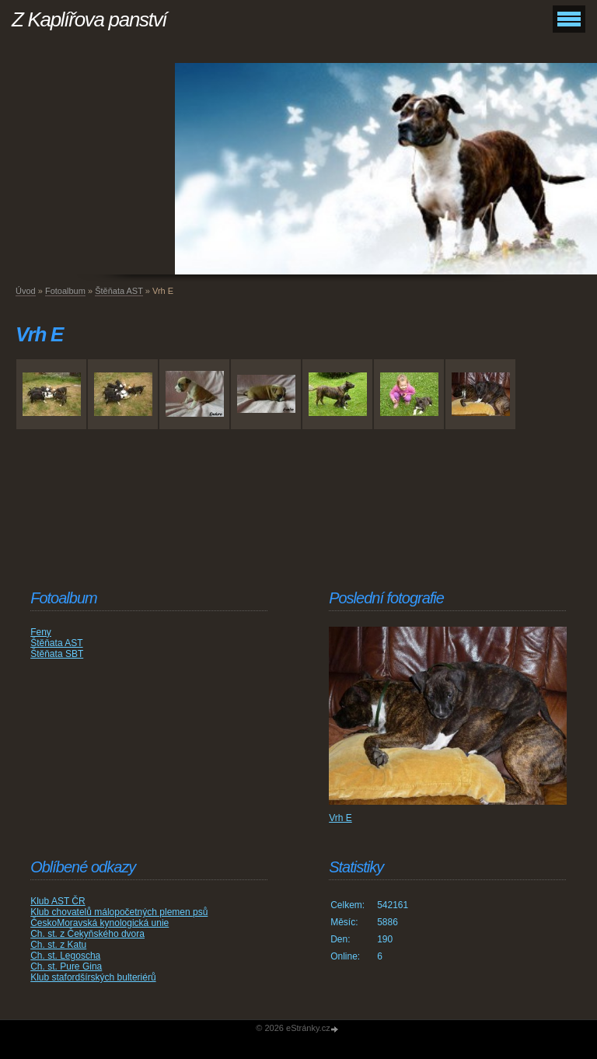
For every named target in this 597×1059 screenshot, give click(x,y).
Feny (40, 632)
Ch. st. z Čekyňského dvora (87, 933)
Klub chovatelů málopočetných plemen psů (119, 912)
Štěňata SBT (56, 653)
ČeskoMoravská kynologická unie (99, 922)
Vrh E (340, 818)
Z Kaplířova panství (89, 19)
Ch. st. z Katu (58, 944)
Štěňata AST (119, 290)
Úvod (26, 290)
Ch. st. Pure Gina (66, 966)
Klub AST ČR (57, 901)
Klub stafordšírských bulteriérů (92, 977)
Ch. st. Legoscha (65, 955)
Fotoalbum (65, 290)
